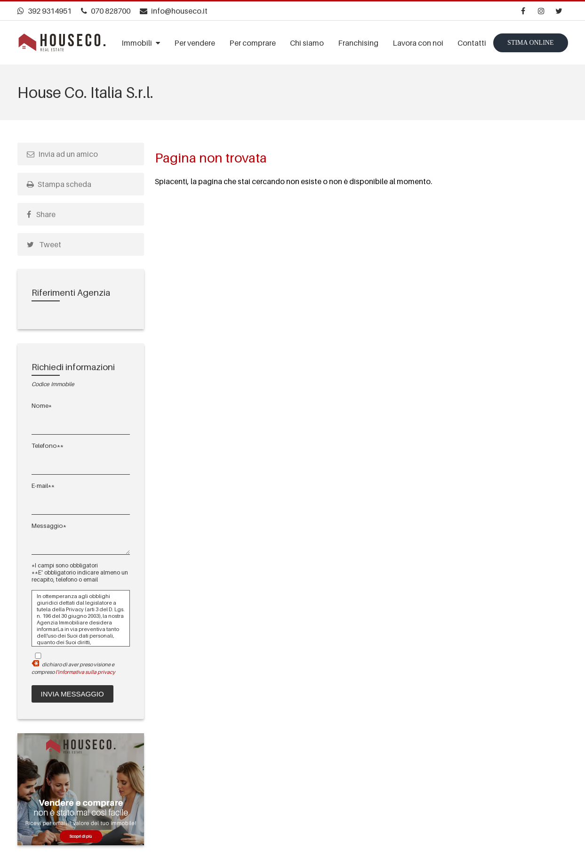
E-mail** (43, 485)
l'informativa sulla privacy (85, 672)
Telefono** (48, 445)
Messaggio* (49, 525)
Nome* (42, 405)
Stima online (530, 42)
